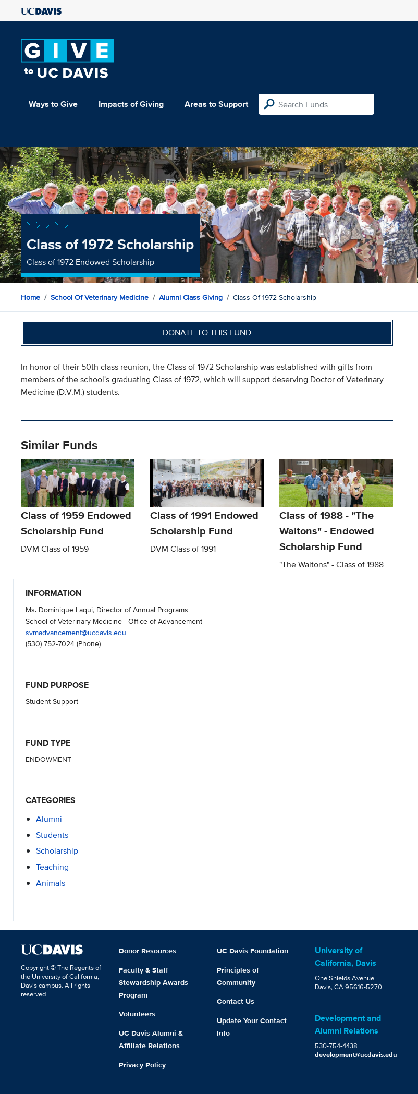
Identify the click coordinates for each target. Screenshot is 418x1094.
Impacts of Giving (131, 104)
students (52, 835)
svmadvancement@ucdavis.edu (76, 632)
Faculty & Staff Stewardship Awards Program (153, 982)
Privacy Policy (142, 1065)
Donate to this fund (207, 332)
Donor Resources (147, 950)
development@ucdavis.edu (356, 1055)
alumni (49, 819)
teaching (52, 867)
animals (50, 883)
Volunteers (137, 1013)
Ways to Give (53, 104)
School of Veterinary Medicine (100, 297)
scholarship (57, 851)
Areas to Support (216, 104)
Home (30, 297)
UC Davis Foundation (252, 950)
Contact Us (235, 1001)
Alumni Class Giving (191, 297)
